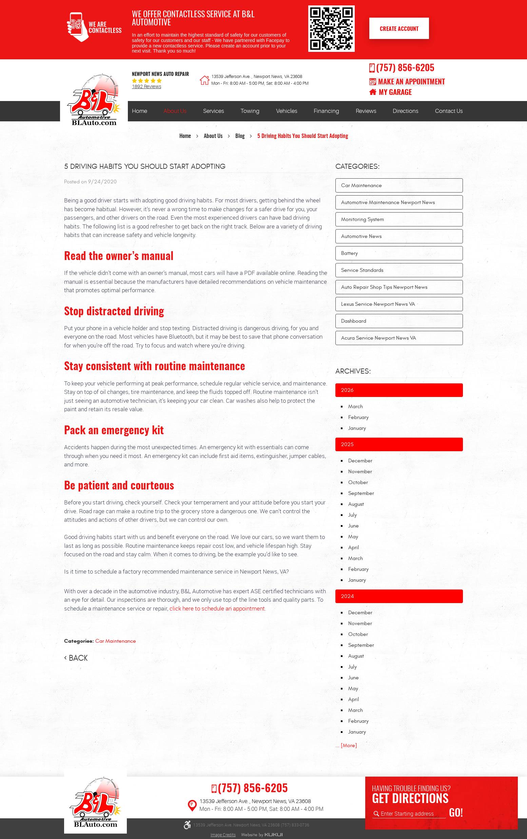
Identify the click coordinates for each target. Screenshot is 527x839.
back (78, 658)
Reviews (366, 111)
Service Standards (362, 270)
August (356, 504)
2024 (347, 596)
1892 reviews (146, 86)
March (355, 406)
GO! (456, 813)
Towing (249, 111)
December (360, 461)
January (357, 428)
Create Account (399, 29)
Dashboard (353, 321)
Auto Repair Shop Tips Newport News (384, 287)
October (358, 482)
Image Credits (223, 834)
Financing (326, 111)
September (361, 493)
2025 (347, 444)
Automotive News (361, 236)
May (353, 537)
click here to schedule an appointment (217, 608)
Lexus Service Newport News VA (378, 304)
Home (139, 111)
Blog (240, 136)
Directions (405, 111)
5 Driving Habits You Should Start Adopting (302, 136)
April (353, 547)
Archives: (353, 371)
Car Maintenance (115, 641)
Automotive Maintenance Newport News (388, 202)
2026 (347, 390)
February (358, 417)
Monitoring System (362, 219)
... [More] (346, 745)
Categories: (357, 166)
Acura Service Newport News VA (378, 338)
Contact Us (449, 111)
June (353, 526)
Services (213, 111)
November (360, 471)
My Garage (395, 92)
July (352, 515)
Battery (349, 253)
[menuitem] (139, 111)
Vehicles (286, 111)
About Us (175, 111)
